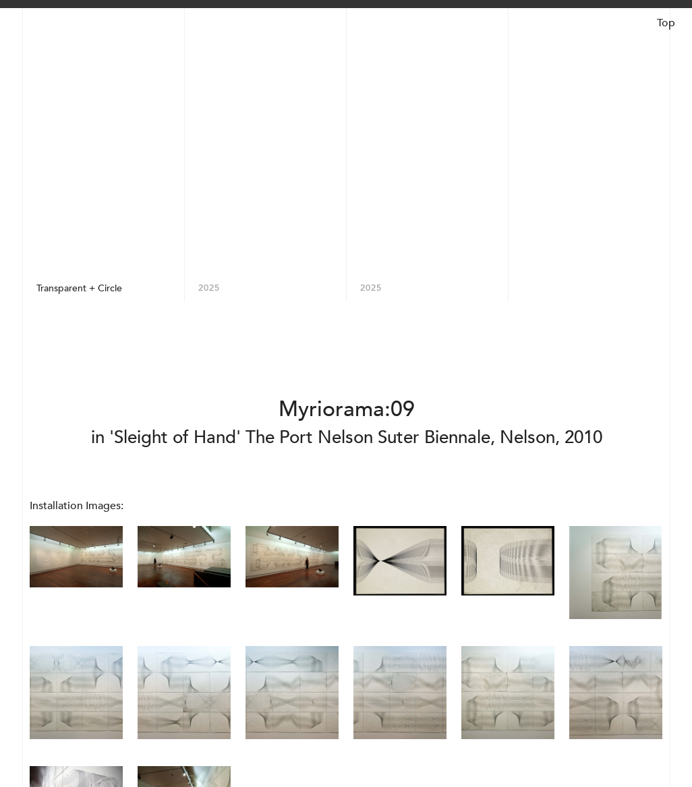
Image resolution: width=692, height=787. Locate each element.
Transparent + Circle (79, 288)
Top (666, 23)
